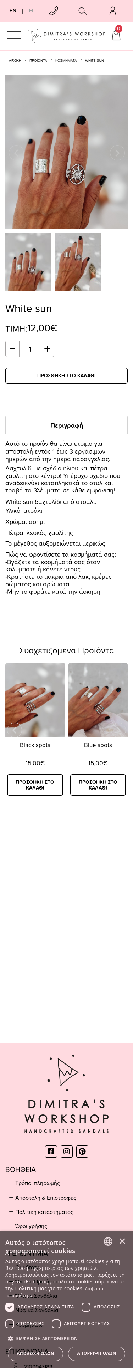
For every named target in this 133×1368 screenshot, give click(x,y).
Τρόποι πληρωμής (37, 1183)
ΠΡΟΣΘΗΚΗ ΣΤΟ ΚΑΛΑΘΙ (66, 375)
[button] (66, 1338)
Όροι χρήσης (31, 1226)
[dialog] (66, 1299)
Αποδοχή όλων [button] (35, 1354)
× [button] (122, 1241)
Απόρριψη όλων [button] (96, 1353)
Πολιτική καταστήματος (44, 1212)
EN (13, 10)
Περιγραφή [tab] (66, 425)
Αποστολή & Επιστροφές (45, 1197)
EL (32, 10)
